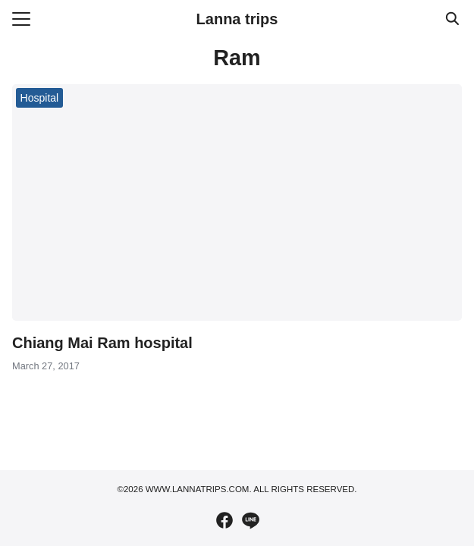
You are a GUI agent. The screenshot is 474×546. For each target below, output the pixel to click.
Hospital (39, 98)
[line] (250, 520)
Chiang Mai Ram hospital (102, 342)
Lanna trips (237, 19)
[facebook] (224, 520)
